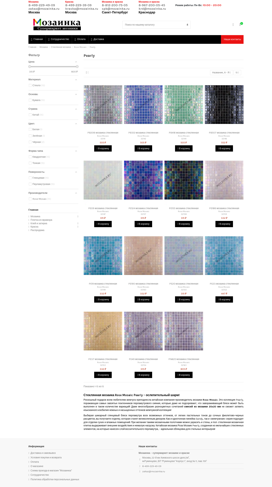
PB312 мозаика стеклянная (143, 132)
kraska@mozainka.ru (81, 9)
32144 (183, 139)
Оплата (35, 461)
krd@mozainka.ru (152, 9)
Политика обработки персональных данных (55, 479)
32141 (102, 139)
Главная (33, 209)
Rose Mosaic (103, 136)
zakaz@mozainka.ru (44, 9)
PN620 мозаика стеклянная (183, 359)
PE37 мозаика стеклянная (102, 359)
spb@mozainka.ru (116, 9)
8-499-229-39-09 (78, 5)
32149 (103, 290)
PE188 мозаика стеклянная (224, 208)
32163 (183, 365)
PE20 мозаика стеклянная (183, 283)
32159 (224, 214)
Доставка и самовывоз (43, 453)
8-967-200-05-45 (152, 5)
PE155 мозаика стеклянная (183, 208)
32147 (102, 214)
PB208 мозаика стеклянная (102, 132)
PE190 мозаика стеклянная (143, 283)
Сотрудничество (40, 474)
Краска (34, 226)
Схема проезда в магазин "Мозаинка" (51, 470)
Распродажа (37, 230)
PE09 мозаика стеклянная (102, 208)
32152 (224, 290)
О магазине (37, 466)
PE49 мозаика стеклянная (143, 359)
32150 (184, 290)
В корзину (103, 148)
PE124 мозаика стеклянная (143, 208)
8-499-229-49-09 (41, 5)
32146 (224, 139)
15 (237, 72)
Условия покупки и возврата (46, 457)
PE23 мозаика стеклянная (224, 283)
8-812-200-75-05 (115, 5)
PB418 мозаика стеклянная (184, 132)
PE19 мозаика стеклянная (103, 283)
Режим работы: (184, 5)
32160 (143, 290)
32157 (143, 214)
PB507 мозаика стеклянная (224, 132)
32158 (184, 214)
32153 (103, 365)
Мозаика (35, 216)
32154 (143, 365)
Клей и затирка (39, 223)
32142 (143, 139)
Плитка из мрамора (41, 219)
